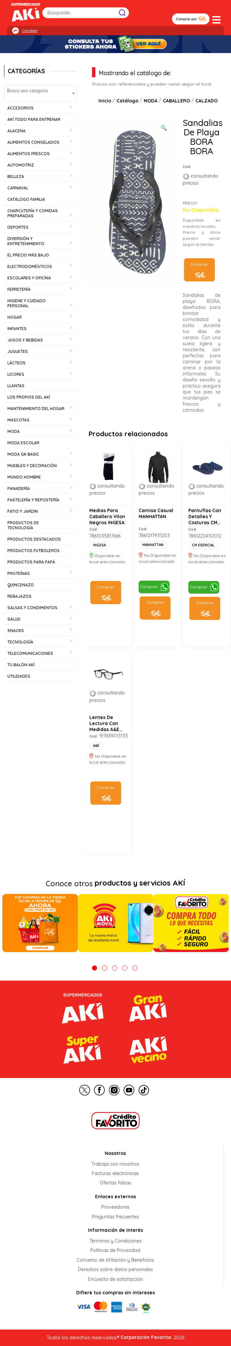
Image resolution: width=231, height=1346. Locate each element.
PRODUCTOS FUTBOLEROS (33, 550)
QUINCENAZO (20, 584)
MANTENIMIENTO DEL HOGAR (35, 408)
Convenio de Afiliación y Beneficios (115, 1260)
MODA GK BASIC (23, 454)
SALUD (13, 619)
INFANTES (17, 328)
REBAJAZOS (19, 596)
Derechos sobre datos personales (115, 1270)
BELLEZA (15, 176)
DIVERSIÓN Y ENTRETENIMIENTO (25, 241)
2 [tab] (104, 968)
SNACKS (15, 630)
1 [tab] (94, 968)
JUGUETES (17, 351)
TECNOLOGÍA (20, 641)
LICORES (15, 374)
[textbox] (40, 90)
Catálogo (127, 101)
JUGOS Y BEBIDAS (25, 340)
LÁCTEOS (16, 362)
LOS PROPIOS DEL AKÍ (28, 397)
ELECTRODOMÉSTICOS (29, 266)
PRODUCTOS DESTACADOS (34, 539)
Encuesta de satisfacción (115, 1279)
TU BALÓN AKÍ (21, 664)
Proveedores (115, 1207)
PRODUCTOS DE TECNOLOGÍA (23, 525)
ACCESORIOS (20, 107)
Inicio (104, 101)
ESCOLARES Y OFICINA (29, 277)
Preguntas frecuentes (115, 1217)
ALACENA (16, 130)
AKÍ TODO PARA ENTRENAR (33, 119)
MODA (13, 431)
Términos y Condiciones (115, 1241)
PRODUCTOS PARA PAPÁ (31, 562)
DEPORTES (18, 227)
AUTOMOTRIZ (20, 165)
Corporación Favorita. (146, 1337)
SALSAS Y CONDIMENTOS (32, 607)
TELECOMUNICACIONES (30, 653)
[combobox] (40, 93)
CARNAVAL (17, 187)
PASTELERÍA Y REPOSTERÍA (33, 499)
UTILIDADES (18, 676)
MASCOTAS (18, 419)
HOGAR (14, 317)
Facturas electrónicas (115, 1173)
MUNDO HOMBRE (24, 477)
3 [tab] (114, 968)
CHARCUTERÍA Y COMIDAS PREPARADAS (32, 213)
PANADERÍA (18, 488)
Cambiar (30, 30)
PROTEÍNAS (18, 573)
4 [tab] (124, 968)
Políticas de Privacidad (115, 1251)
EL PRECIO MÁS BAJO (28, 255)
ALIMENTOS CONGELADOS (33, 142)
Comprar (199, 264)
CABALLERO (176, 101)
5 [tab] (134, 968)
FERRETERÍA (19, 289)
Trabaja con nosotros (115, 1164)
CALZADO (206, 101)
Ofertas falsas (115, 1183)
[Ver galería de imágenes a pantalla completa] (163, 127)
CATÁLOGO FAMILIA (26, 199)
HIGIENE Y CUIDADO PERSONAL (26, 303)
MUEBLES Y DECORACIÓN (32, 465)
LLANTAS (16, 385)
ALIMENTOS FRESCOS (28, 153)
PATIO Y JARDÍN (22, 511)
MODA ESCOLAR (23, 442)
